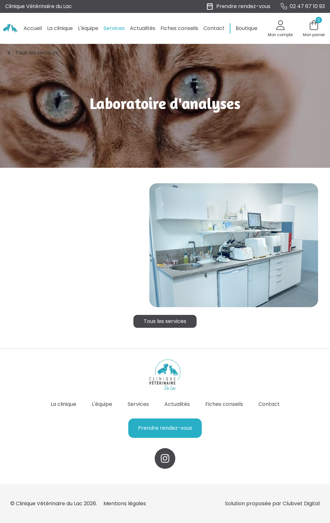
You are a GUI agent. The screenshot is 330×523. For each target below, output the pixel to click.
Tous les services (31, 53)
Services (114, 28)
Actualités (142, 28)
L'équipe (88, 28)
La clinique (60, 28)
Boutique (246, 28)
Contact (214, 28)
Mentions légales (124, 503)
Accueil (33, 28)
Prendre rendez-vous (165, 428)
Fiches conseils (179, 28)
